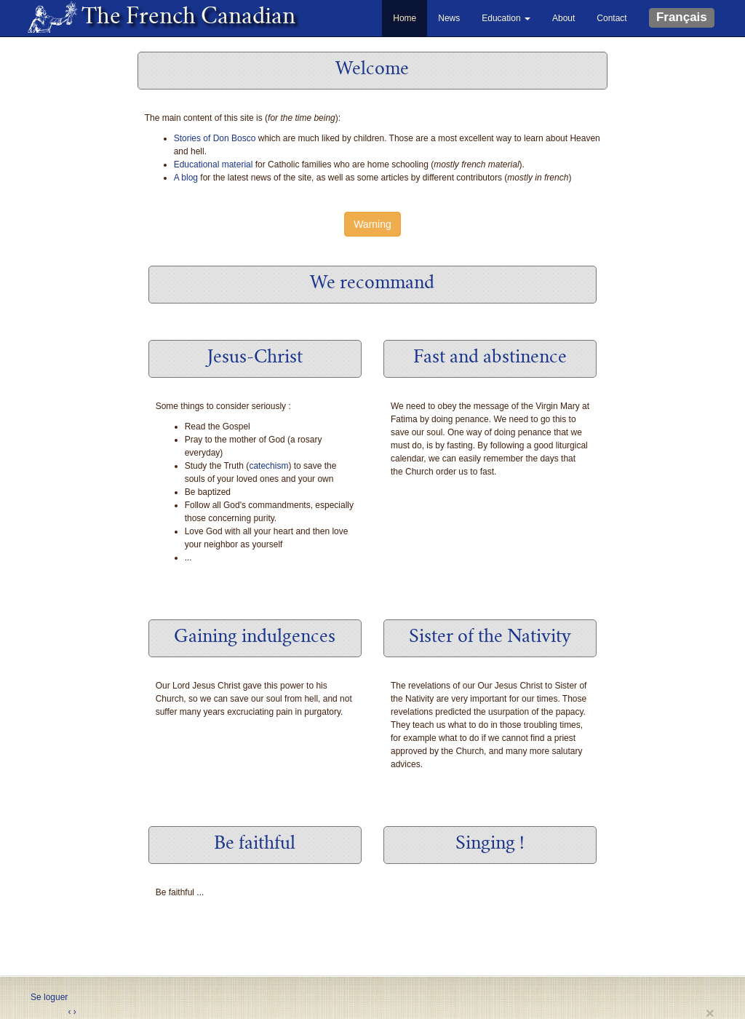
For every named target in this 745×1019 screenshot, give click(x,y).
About (563, 18)
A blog (186, 178)
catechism (268, 466)
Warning (372, 224)
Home (404, 18)
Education (506, 18)
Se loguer (49, 997)
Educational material (213, 164)
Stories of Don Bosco (215, 138)
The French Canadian (181, 18)
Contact (611, 18)
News (449, 18)
